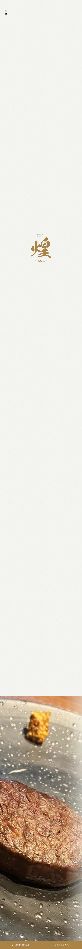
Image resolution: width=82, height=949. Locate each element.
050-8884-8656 (20, 944)
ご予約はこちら (61, 944)
